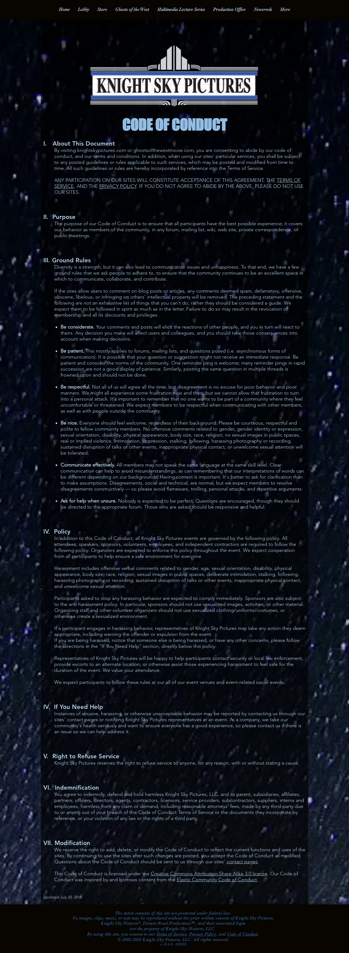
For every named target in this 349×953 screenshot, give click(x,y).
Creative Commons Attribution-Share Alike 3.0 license (209, 874)
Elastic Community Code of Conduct (217, 880)
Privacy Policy (202, 934)
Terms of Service (171, 934)
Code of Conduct (242, 934)
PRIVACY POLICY (117, 186)
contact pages (242, 862)
